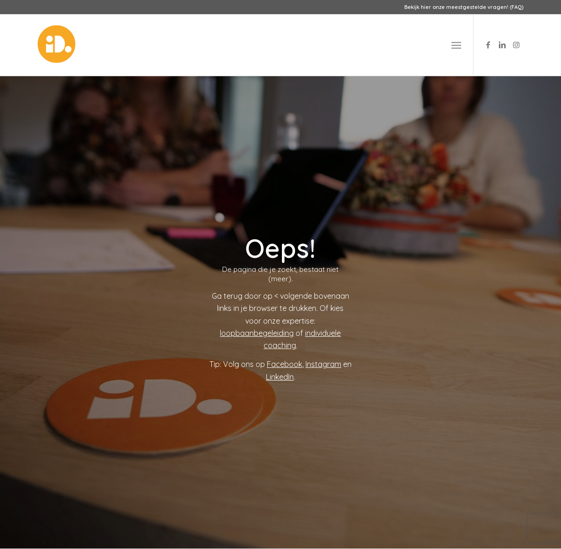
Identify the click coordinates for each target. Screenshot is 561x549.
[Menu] (456, 45)
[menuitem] (461, 7)
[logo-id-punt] (56, 45)
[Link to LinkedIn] (502, 45)
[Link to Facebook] (488, 45)
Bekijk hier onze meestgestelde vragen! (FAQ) (463, 7)
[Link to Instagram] (516, 45)
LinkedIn (280, 377)
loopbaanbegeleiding (257, 333)
